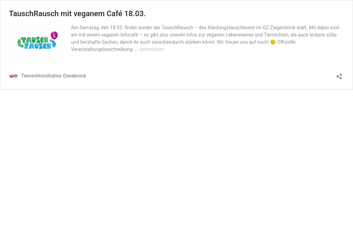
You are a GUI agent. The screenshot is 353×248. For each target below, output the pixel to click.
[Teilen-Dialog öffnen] (339, 74)
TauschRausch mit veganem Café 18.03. (77, 13)
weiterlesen (151, 49)
